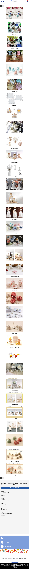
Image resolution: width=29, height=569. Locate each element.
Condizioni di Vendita (5, 492)
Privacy (2, 493)
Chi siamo (3, 491)
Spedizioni (3, 495)
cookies (5, 565)
